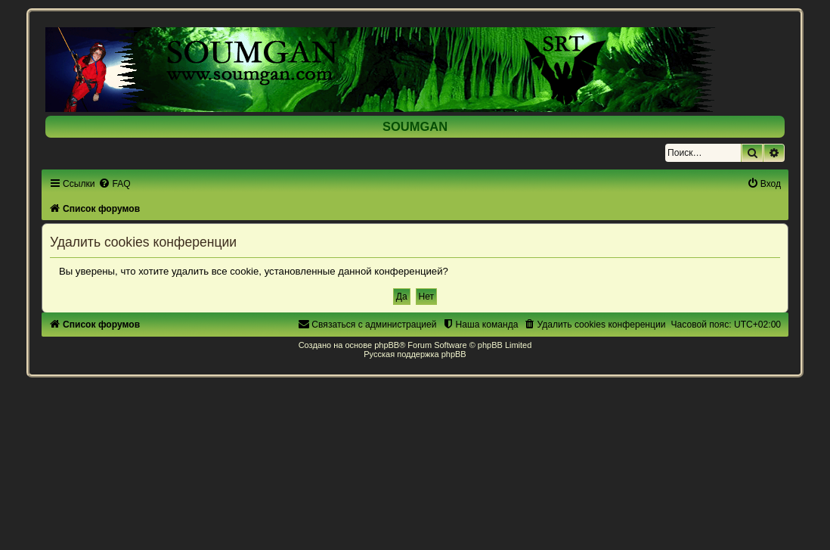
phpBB (386, 345)
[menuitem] (114, 184)
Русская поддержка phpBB (415, 354)
